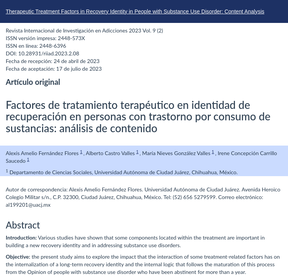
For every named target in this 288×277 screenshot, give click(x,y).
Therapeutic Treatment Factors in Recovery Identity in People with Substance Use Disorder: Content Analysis (135, 11)
